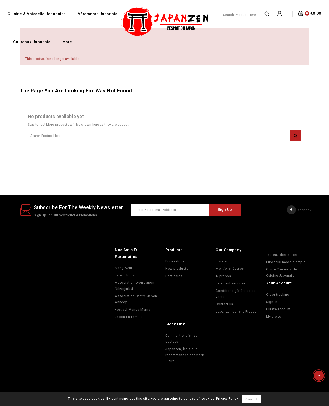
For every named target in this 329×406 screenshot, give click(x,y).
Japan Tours (125, 275)
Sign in (271, 302)
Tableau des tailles (281, 255)
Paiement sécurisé (230, 283)
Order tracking (277, 294)
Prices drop (174, 261)
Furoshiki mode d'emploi (286, 262)
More (67, 42)
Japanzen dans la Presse (236, 311)
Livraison (223, 261)
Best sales (173, 276)
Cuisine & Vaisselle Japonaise (37, 14)
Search (267, 14)
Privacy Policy (227, 398)
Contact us (224, 304)
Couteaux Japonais (31, 42)
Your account (279, 283)
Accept (251, 399)
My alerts (273, 316)
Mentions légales (230, 268)
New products (176, 268)
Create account (278, 309)
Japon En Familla (128, 317)
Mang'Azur (123, 268)
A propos (223, 276)
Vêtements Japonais (97, 14)
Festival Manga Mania (132, 309)
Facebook (303, 210)
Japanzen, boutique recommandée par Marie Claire (185, 355)
